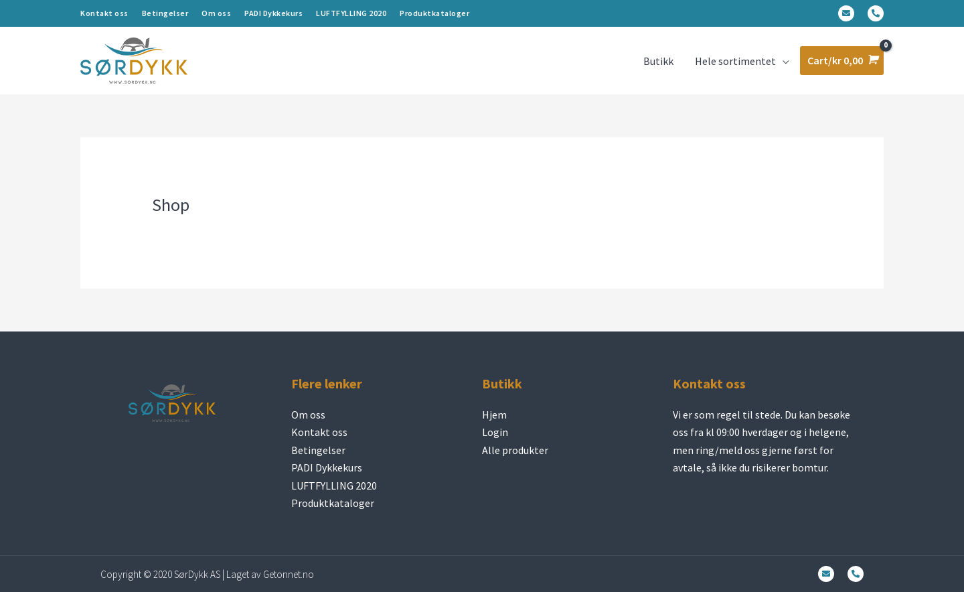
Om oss (216, 13)
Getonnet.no (288, 574)
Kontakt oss (104, 13)
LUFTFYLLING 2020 (351, 13)
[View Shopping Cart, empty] (842, 60)
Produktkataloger (434, 13)
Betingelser (165, 13)
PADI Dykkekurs (273, 13)
